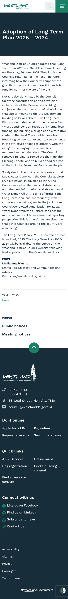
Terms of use (11, 578)
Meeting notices (16, 334)
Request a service (15, 435)
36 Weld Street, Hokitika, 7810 (31, 400)
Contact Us (13, 526)
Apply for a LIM (14, 428)
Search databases (47, 435)
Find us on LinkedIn (19, 512)
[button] (16, 6)
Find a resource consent (14, 479)
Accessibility (10, 549)
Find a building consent (45, 468)
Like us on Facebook (20, 505)
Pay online (42, 428)
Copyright (9, 571)
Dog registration (14, 466)
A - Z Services (12, 459)
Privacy (7, 563)
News (5, 300)
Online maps (43, 459)
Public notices (14, 326)
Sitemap (8, 556)
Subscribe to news (18, 519)
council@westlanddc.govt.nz (30, 407)
